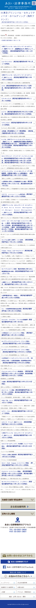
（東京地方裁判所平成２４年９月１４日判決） (17, 351)
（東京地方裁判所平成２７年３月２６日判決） (17, 252)
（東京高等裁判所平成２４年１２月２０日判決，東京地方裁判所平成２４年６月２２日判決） (17, 473)
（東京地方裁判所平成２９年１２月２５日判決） (17, 195)
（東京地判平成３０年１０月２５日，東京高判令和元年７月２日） (17, 183)
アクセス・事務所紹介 (24, 592)
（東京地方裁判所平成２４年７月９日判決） (16, 342)
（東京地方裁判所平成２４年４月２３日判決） (17, 334)
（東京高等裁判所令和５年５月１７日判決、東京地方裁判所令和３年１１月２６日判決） (16, 88)
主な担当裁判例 (22, 582)
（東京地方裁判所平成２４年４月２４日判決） (17, 209)
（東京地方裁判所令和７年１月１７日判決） (17, 63)
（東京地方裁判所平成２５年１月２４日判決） (17, 483)
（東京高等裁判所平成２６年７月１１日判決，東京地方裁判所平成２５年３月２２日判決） (17, 392)
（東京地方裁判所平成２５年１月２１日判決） (17, 464)
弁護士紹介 (21, 587)
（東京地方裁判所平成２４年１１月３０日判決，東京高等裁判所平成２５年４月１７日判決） (17, 373)
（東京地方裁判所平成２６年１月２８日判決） (17, 383)
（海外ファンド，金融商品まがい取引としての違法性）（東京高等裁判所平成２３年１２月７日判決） (17, 50)
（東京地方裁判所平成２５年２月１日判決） (17, 360)
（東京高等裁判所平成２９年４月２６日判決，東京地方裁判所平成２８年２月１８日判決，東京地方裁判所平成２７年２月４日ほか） (17, 159)
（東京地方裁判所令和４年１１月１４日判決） (17, 100)
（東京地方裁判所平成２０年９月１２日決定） (17, 77)
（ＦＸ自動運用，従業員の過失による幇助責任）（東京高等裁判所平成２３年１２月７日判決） (17, 173)
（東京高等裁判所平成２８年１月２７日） (17, 271)
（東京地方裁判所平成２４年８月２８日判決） (17, 446)
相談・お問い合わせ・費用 (17, 596)
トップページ (5, 582)
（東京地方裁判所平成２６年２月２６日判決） (17, 310)
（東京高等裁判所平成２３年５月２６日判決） (17, 423)
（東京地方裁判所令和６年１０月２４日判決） (17, 124)
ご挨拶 (3, 592)
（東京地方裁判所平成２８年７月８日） (17, 321)
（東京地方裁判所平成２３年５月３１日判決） (17, 435)
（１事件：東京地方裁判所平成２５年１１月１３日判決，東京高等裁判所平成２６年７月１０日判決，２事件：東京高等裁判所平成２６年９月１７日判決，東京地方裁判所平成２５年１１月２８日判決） (17, 226)
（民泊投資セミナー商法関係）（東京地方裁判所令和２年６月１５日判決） (17, 132)
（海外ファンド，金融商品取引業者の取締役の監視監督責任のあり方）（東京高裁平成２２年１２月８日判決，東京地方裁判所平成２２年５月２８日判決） (17, 143)
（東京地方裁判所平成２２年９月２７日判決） (17, 401)
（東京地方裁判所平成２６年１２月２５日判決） (17, 296)
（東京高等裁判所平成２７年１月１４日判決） (17, 241)
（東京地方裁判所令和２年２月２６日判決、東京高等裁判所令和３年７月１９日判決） (17, 113)
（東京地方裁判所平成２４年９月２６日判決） (17, 456)
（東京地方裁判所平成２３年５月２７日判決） (17, 412)
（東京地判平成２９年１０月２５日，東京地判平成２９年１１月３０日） (17, 283)
